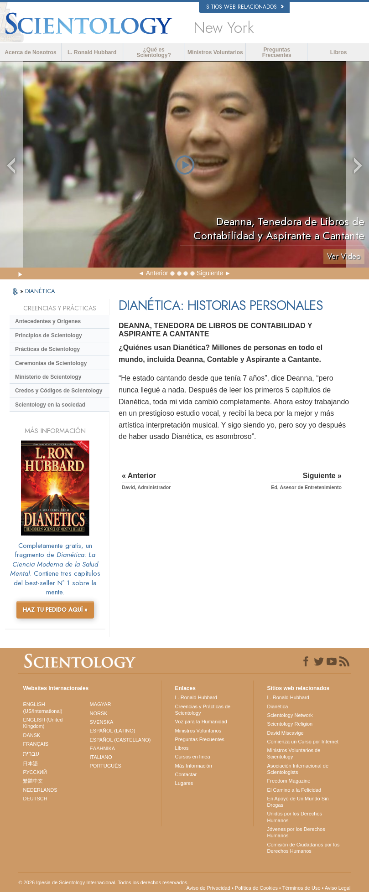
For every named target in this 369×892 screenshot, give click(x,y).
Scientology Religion (290, 724)
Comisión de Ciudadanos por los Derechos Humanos (303, 848)
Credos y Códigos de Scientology (58, 390)
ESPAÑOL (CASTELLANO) (120, 739)
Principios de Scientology (48, 335)
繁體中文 (33, 781)
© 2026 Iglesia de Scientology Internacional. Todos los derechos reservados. (103, 882)
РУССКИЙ (35, 772)
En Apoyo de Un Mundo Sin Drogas (298, 802)
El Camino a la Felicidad (294, 790)
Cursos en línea (192, 756)
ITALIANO (100, 757)
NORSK (98, 713)
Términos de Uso (301, 888)
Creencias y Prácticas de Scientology (203, 710)
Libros (338, 52)
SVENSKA (101, 722)
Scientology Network (290, 715)
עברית (31, 753)
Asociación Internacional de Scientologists (298, 769)
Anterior (157, 273)
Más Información (193, 765)
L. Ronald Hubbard (92, 52)
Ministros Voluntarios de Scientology (294, 753)
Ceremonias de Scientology (51, 363)
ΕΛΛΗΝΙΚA (102, 748)
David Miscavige (285, 733)
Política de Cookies (256, 888)
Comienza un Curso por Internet (303, 741)
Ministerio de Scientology (48, 377)
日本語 (30, 763)
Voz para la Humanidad (201, 721)
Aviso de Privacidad (208, 888)
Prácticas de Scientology (47, 349)
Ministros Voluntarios (215, 52)
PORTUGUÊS (105, 765)
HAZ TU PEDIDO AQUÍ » (55, 609)
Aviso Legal (338, 888)
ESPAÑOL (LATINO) (112, 730)
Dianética (277, 706)
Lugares (184, 783)
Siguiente (210, 273)
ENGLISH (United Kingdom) (42, 723)
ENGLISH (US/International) (42, 707)
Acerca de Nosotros (30, 52)
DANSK (31, 735)
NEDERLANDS (40, 790)
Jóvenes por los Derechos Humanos (296, 832)
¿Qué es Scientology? (153, 52)
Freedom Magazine (289, 781)
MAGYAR (100, 704)
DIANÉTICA (40, 291)
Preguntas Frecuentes (276, 52)
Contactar (186, 774)
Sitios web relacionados (245, 7)
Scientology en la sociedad (50, 405)
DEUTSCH (35, 798)
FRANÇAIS (35, 744)
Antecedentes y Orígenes (48, 321)
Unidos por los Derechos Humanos (294, 817)
